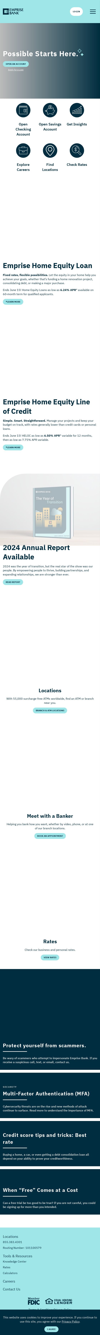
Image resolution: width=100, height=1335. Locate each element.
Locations (10, 1236)
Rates (6, 1267)
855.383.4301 (12, 1242)
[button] (93, 11)
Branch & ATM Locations (50, 710)
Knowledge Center (14, 1261)
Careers (9, 1281)
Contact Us (11, 1289)
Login (76, 11)
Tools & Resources (17, 1256)
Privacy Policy (70, 1321)
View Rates (50, 957)
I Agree (51, 1329)
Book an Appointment (50, 836)
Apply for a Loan (16, 69)
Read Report (13, 582)
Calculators (10, 1273)
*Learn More (13, 301)
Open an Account (16, 64)
